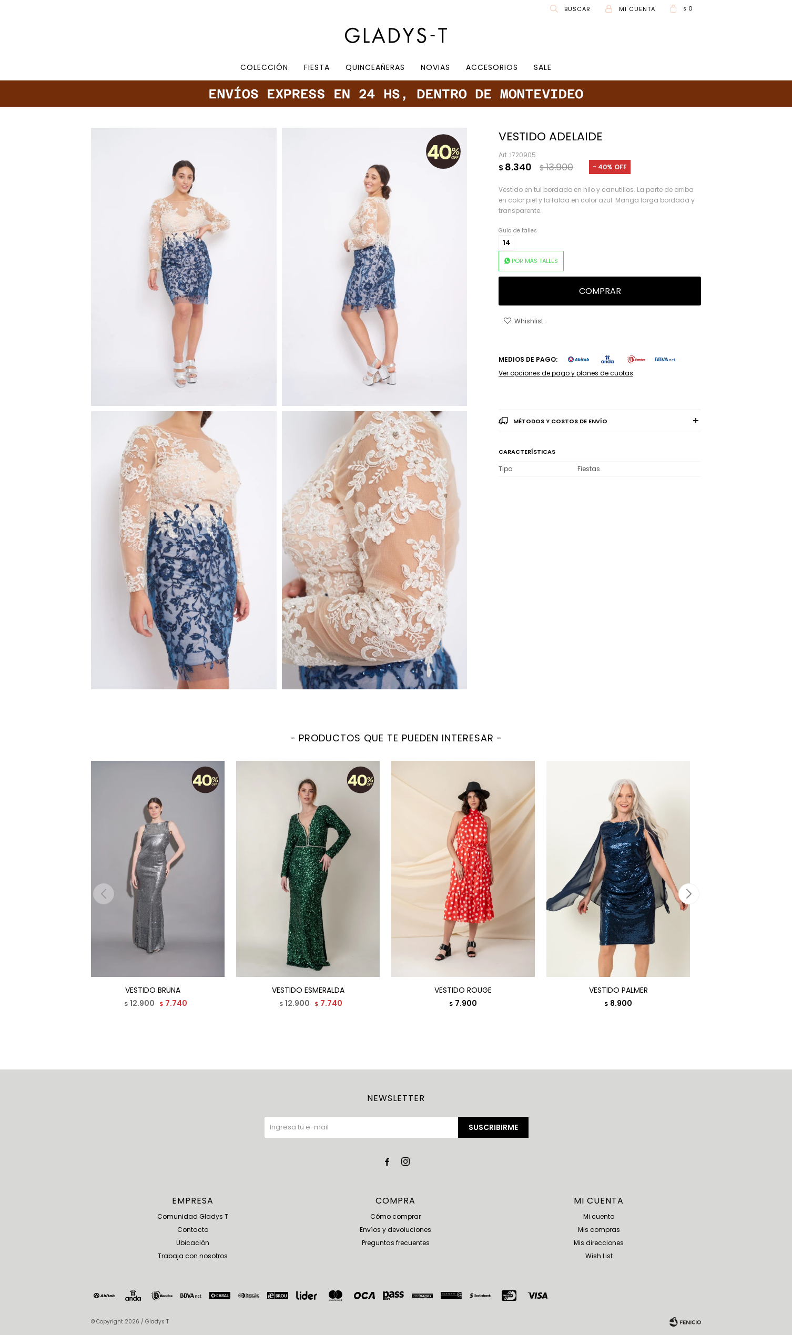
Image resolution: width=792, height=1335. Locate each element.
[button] (689, 893)
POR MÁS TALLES (535, 261)
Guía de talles (518, 231)
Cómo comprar (395, 1216)
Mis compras (599, 1229)
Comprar (600, 291)
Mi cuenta (599, 1216)
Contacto (192, 1229)
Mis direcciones (599, 1242)
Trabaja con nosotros (193, 1255)
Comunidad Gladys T (192, 1216)
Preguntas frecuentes (396, 1242)
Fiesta (317, 67)
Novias (435, 67)
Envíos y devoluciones (395, 1229)
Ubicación (192, 1242)
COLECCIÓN (264, 67)
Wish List (599, 1255)
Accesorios (492, 67)
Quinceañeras (375, 67)
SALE (543, 67)
